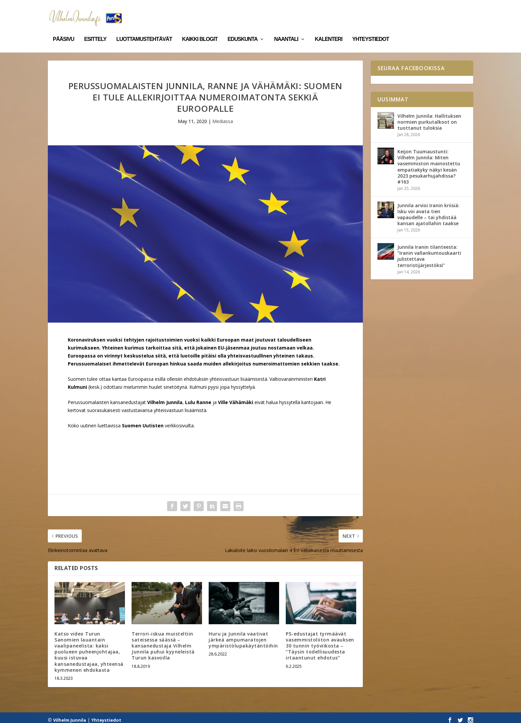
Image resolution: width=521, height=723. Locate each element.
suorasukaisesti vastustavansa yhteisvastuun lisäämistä (146, 405)
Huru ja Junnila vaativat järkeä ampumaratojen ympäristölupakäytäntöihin (243, 635)
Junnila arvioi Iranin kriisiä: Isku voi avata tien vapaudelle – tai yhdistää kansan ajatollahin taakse (428, 210)
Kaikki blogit (200, 29)
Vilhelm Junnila (69, 715)
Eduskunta (243, 29)
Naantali (286, 29)
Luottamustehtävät (144, 29)
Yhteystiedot (370, 29)
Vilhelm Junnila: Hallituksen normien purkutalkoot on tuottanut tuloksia (429, 117)
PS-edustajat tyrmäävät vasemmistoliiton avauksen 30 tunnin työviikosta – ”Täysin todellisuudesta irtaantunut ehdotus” (320, 641)
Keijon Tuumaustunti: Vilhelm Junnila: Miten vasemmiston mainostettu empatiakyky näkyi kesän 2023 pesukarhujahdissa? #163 (428, 162)
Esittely (95, 29)
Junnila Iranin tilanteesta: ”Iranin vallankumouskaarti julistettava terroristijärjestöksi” (429, 251)
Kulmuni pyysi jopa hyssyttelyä (222, 382)
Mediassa (222, 116)
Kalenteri (329, 29)
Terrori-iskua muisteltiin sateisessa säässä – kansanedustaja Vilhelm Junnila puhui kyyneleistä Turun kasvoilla (163, 641)
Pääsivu (63, 29)
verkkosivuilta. (180, 421)
